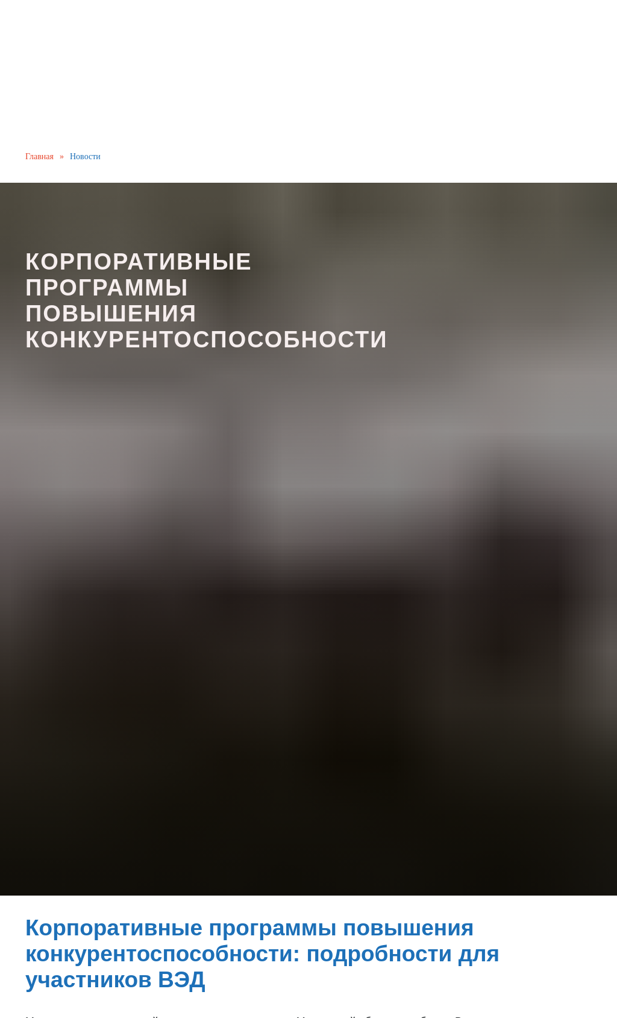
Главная (39, 156)
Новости (85, 156)
